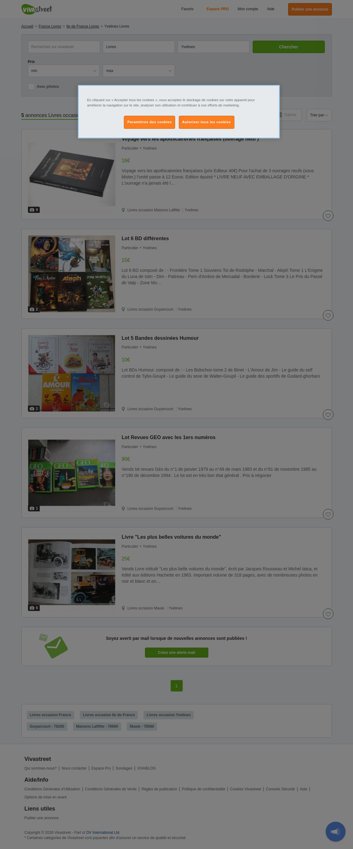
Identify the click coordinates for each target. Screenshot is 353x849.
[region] (179, 111)
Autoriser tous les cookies (206, 122)
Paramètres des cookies (149, 122)
